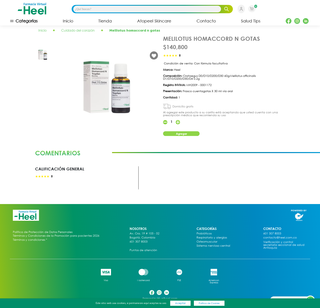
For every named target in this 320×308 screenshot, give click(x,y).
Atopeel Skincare (154, 21)
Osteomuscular (207, 241)
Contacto (206, 21)
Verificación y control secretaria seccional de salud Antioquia (283, 245)
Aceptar (180, 303)
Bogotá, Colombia (142, 237)
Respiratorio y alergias (212, 237)
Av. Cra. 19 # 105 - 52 (144, 233)
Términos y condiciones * (30, 239)
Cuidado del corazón (78, 30)
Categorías (24, 21)
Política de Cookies (209, 303)
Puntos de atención (143, 250)
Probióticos (204, 233)
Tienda (105, 21)
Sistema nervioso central (213, 245)
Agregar (181, 133)
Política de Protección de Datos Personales (42, 232)
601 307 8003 (139, 241)
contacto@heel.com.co (280, 237)
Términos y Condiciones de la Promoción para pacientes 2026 (56, 235)
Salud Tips (250, 21)
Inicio (68, 21)
